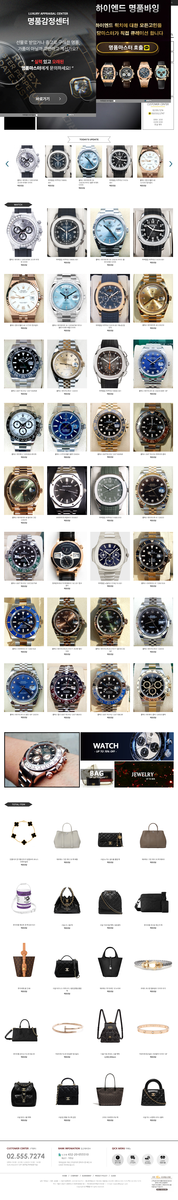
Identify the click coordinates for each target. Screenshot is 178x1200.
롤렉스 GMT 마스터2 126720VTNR (24, 583)
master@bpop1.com (120, 1184)
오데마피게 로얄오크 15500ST (67, 517)
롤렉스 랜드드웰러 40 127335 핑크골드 (24, 325)
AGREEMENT (86, 1176)
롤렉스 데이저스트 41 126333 (153, 517)
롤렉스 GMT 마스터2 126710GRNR (24, 391)
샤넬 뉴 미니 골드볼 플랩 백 (110, 859)
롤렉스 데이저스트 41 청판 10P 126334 (24, 714)
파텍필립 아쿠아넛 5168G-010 (110, 517)
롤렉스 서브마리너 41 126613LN (153, 583)
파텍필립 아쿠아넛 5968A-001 (110, 391)
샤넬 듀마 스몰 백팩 (24, 1117)
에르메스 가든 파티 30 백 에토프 (153, 859)
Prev (7, 164)
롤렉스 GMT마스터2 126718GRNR (110, 454)
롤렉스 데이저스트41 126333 (67, 391)
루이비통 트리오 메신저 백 (153, 925)
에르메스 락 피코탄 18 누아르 (110, 988)
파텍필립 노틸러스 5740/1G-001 (110, 583)
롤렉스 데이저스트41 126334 (153, 649)
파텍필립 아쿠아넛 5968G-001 (67, 260)
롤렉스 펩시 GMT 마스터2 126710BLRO (67, 715)
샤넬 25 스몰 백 (67, 925)
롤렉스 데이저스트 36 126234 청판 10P (153, 391)
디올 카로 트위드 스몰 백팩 (110, 1054)
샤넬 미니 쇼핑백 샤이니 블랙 (153, 1117)
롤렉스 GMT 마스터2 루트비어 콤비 (153, 454)
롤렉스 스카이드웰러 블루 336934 (67, 454)
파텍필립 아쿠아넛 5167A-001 (153, 260)
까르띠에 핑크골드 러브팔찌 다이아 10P (153, 1054)
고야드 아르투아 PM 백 (110, 1117)
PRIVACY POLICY (101, 1176)
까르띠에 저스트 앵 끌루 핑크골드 (67, 1054)
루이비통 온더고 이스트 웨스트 (24, 1054)
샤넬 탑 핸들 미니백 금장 (67, 1117)
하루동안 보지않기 (30, 115)
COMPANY (74, 1176)
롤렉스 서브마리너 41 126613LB (24, 649)
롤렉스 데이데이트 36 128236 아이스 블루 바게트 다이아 (88, 182)
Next (170, 164)
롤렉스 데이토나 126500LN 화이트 (24, 454)
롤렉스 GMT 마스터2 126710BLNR (110, 715)
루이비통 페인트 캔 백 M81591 (24, 925)
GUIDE (113, 1176)
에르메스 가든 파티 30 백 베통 (67, 859)
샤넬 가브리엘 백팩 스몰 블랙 (110, 925)
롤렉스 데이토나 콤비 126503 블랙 (153, 715)
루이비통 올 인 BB (24, 988)
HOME (64, 1176)
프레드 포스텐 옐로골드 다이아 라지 (153, 988)
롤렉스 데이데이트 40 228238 (153, 325)
